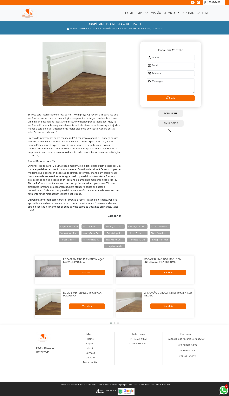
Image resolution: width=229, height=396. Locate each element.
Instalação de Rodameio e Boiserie (69, 233)
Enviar (172, 98)
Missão (156, 13)
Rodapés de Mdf (160, 239)
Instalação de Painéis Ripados (92, 226)
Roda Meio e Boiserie (115, 239)
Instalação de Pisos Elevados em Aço (138, 226)
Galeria (202, 13)
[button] (111, 323)
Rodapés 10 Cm (137, 239)
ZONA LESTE (170, 113)
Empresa (142, 13)
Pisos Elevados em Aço (160, 233)
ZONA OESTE (171, 123)
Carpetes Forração (69, 226)
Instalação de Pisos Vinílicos (160, 226)
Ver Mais (87, 272)
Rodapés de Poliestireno (115, 246)
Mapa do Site (90, 362)
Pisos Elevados (137, 233)
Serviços (170, 13)
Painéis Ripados (114, 233)
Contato (188, 13)
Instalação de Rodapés (92, 233)
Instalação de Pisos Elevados (115, 226)
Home (129, 13)
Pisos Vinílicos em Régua (92, 239)
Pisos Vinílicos (69, 239)
